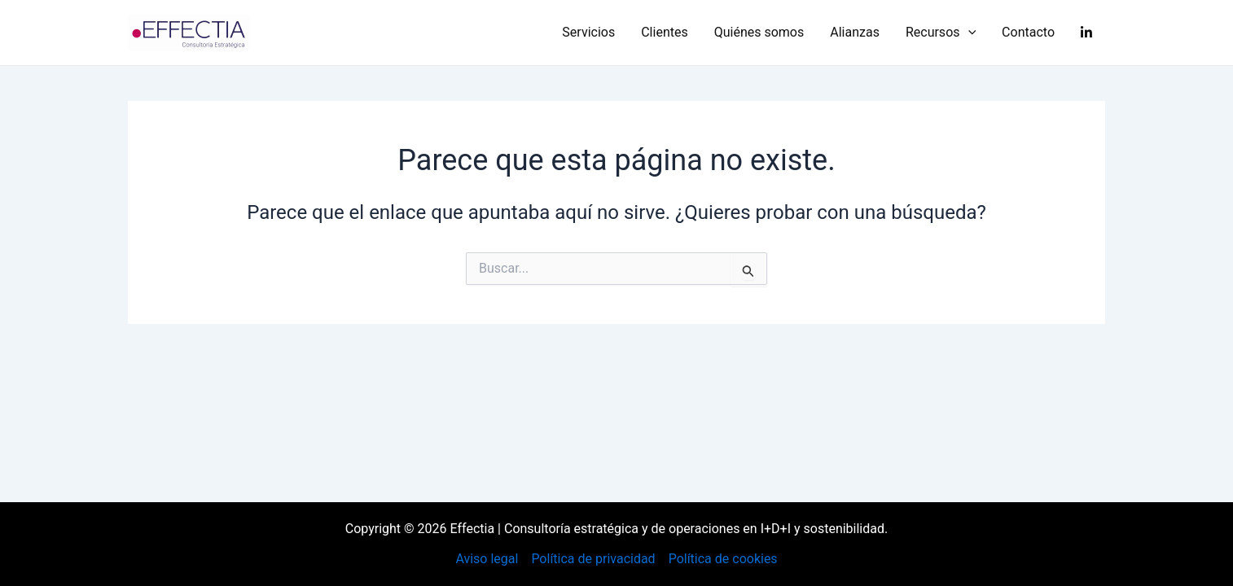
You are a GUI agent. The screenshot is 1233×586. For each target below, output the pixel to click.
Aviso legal (486, 558)
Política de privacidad (593, 558)
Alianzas (855, 32)
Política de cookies (723, 558)
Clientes (664, 32)
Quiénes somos (759, 32)
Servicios (588, 32)
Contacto (1028, 32)
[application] (968, 32)
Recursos (941, 32)
